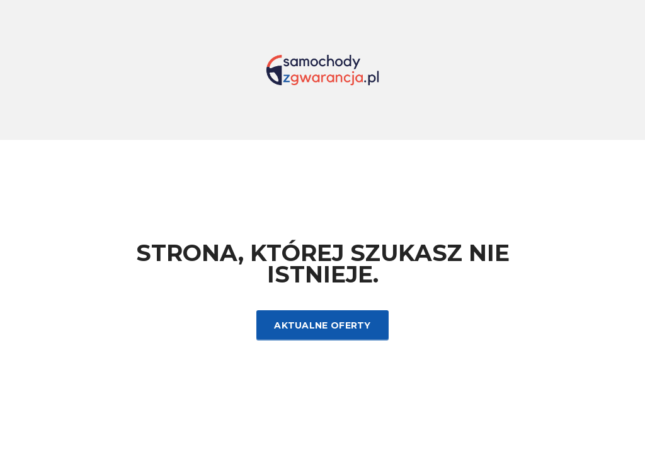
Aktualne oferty (322, 325)
